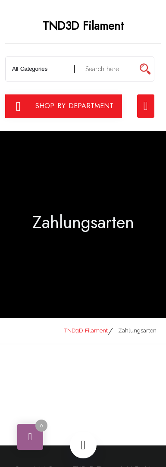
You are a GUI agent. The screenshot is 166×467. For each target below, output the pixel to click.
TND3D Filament (83, 26)
